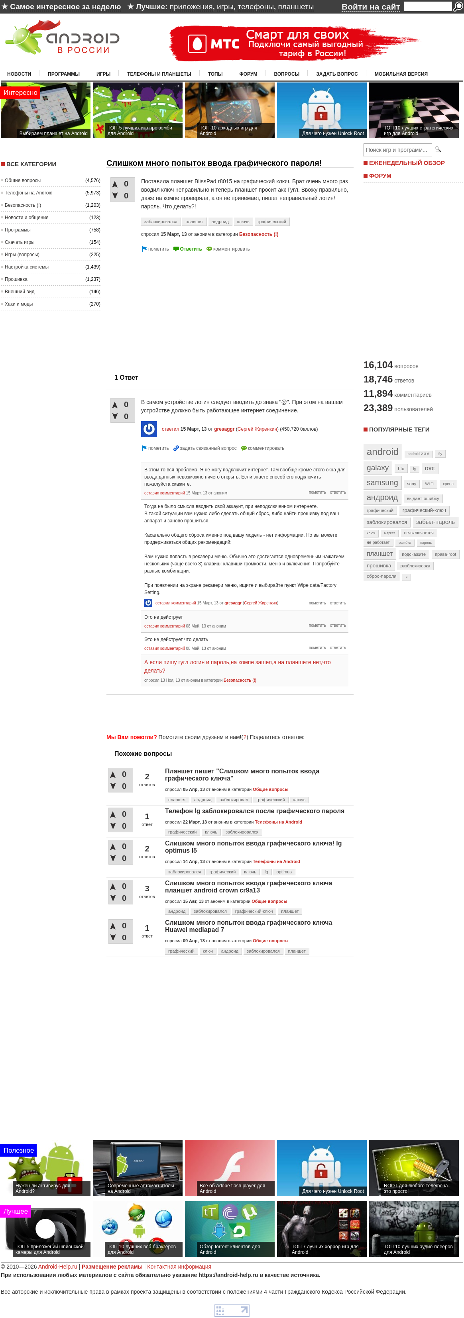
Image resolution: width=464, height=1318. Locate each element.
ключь (243, 221)
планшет (194, 221)
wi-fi (429, 483)
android (383, 451)
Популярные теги (399, 429)
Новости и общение (27, 217)
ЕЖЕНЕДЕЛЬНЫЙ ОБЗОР (407, 162)
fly (440, 453)
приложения (191, 6)
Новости (19, 74)
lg (266, 871)
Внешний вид (19, 291)
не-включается (419, 532)
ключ (208, 951)
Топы (215, 74)
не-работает (378, 542)
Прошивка (16, 279)
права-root (445, 554)
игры (225, 6)
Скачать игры (20, 242)
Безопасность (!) (23, 205)
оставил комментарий (164, 493)
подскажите (414, 554)
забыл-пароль (435, 522)
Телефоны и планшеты (159, 74)
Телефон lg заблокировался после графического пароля (254, 811)
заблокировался (160, 221)
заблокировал (234, 799)
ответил (170, 429)
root (430, 468)
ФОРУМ (380, 175)
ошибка (405, 543)
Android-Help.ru (57, 1266)
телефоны (255, 6)
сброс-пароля (382, 576)
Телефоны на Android (29, 193)
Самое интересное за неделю (65, 6)
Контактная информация (179, 1266)
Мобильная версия (401, 74)
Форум (249, 74)
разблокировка (415, 565)
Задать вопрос (337, 74)
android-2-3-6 (418, 454)
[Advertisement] (227, 713)
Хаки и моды (19, 304)
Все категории (31, 164)
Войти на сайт (371, 6)
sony (411, 483)
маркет (389, 533)
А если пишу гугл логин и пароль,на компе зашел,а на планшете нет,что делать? (237, 666)
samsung (382, 482)
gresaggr (224, 429)
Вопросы (286, 74)
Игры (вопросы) (22, 254)
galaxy (378, 467)
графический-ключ (254, 911)
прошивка (379, 566)
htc (401, 468)
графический (222, 871)
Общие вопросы (23, 180)
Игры (103, 74)
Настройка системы (27, 267)
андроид (220, 221)
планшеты (296, 6)
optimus (284, 871)
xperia (448, 484)
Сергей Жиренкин (257, 429)
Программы (64, 74)
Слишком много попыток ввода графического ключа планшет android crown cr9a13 (248, 887)
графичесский (272, 221)
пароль (426, 543)
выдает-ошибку (423, 498)
